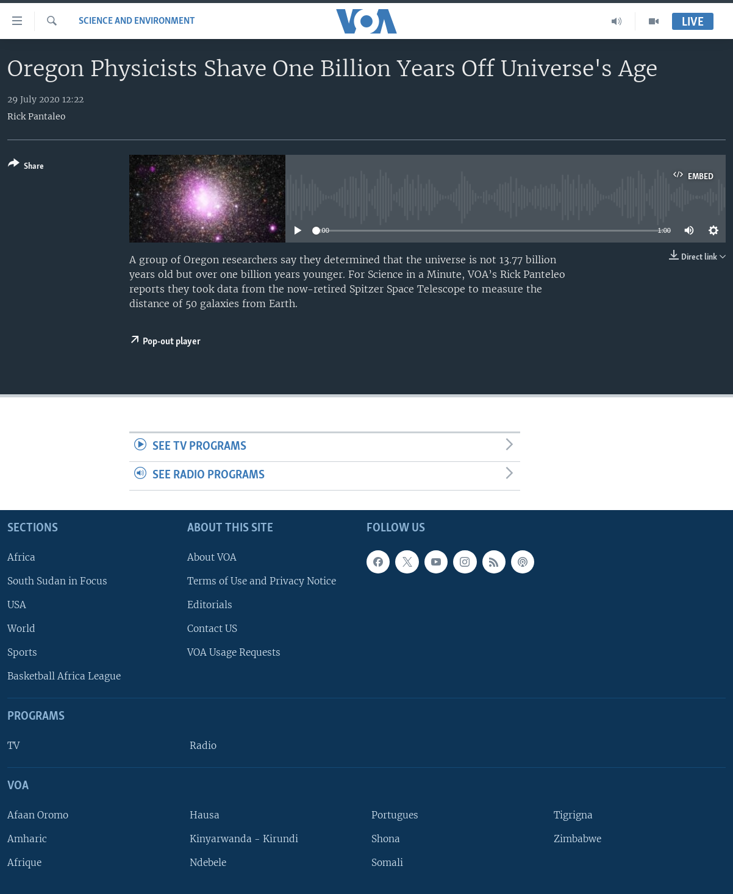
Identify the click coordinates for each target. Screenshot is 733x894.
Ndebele (208, 862)
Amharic (27, 839)
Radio (203, 745)
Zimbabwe (577, 839)
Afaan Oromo (37, 815)
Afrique (24, 862)
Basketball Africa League (64, 676)
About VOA (212, 557)
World (21, 628)
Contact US (212, 628)
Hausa (205, 815)
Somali (387, 862)
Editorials (209, 605)
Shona (385, 839)
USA (16, 605)
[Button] (26, 167)
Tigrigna (573, 815)
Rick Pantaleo (36, 116)
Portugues (394, 815)
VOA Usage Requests (234, 652)
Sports (22, 652)
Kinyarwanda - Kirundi (244, 839)
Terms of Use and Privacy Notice (261, 581)
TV (13, 745)
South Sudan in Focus (57, 581)
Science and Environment (137, 21)
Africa (21, 557)
